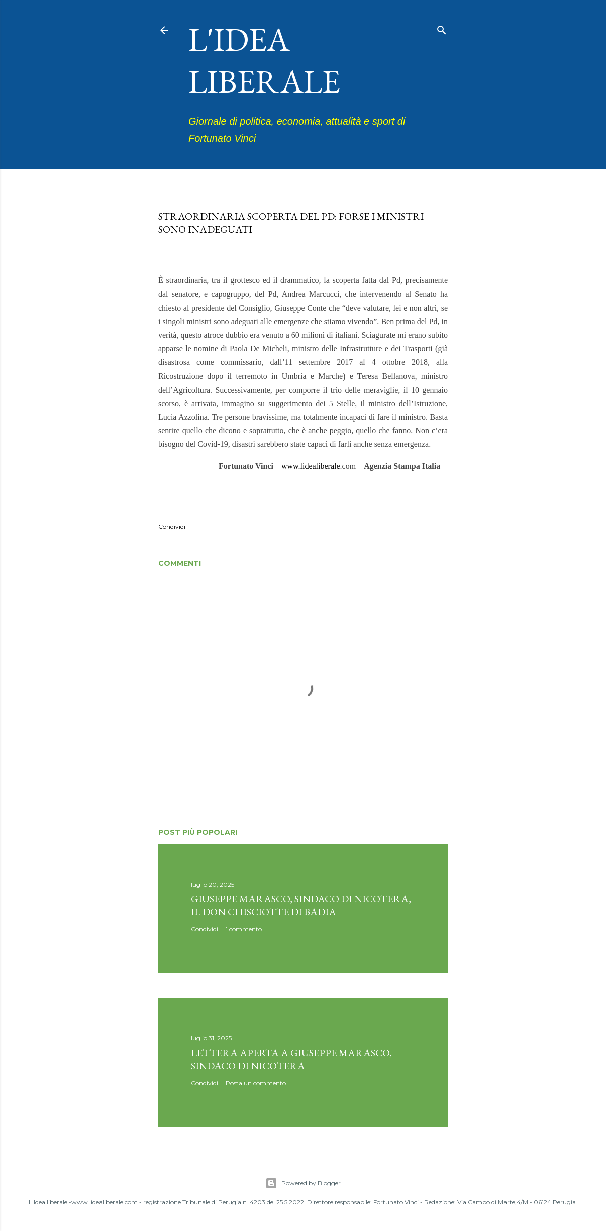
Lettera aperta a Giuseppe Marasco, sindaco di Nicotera (291, 1059)
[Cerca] (442, 28)
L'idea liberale (264, 60)
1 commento (244, 929)
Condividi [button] (171, 526)
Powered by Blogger (303, 1183)
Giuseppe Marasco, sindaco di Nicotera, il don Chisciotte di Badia (301, 905)
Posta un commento (256, 1083)
